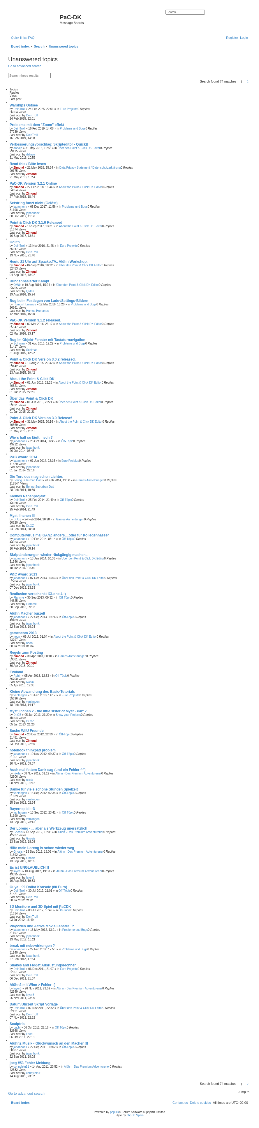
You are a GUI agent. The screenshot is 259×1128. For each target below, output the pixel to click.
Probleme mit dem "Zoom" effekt (37, 125)
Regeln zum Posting (26, 652)
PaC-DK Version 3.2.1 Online (33, 183)
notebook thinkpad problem (33, 750)
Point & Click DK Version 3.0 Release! (41, 418)
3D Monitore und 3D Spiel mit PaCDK (40, 907)
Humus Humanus (24, 304)
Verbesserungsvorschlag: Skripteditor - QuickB (49, 144)
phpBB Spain (134, 1115)
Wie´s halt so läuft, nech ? (31, 438)
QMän (17, 284)
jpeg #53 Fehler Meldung (30, 1063)
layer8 (17, 871)
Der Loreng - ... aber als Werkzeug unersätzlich (48, 828)
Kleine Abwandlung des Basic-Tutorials (42, 692)
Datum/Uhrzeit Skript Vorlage (34, 1004)
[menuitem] (31, 37)
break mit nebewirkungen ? (32, 946)
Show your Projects (68, 714)
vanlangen (20, 695)
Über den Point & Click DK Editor (79, 148)
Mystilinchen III (22, 516)
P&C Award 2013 (23, 574)
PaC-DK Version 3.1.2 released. (35, 320)
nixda (16, 773)
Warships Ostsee (24, 105)
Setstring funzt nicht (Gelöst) (34, 203)
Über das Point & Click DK (31, 398)
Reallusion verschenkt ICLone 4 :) (38, 594)
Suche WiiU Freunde (27, 731)
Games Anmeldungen (90, 480)
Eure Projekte (69, 109)
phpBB (114, 1112)
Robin (17, 675)
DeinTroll (19, 109)
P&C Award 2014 (23, 457)
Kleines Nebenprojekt (27, 496)
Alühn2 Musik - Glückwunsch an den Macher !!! (49, 1043)
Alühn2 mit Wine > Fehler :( (32, 985)
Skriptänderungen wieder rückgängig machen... (49, 555)
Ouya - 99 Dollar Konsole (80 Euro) (38, 887)
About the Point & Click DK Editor (80, 187)
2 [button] (248, 81)
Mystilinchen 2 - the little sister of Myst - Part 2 (48, 711)
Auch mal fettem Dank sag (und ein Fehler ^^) (48, 770)
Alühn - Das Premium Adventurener (78, 773)
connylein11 (21, 1066)
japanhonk (20, 206)
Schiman (19, 343)
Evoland (16, 672)
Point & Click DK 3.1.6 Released (36, 223)
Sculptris (17, 1024)
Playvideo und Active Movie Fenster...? (42, 926)
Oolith (15, 242)
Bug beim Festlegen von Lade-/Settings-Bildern (49, 301)
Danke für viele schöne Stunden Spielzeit (44, 789)
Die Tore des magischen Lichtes (36, 477)
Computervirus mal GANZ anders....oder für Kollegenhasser (59, 535)
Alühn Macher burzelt (27, 613)
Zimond (18, 167)
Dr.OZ (17, 519)
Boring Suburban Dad (27, 480)
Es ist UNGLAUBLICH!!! (29, 867)
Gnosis (17, 832)
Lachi (16, 1027)
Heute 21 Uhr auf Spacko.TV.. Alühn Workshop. (49, 262)
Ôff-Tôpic (67, 441)
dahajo (17, 148)
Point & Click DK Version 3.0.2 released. (43, 359)
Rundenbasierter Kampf (29, 281)
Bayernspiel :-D (22, 809)
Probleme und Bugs (73, 128)
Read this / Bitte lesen (28, 164)
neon (16, 636)
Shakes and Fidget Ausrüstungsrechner (43, 965)
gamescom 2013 (23, 633)
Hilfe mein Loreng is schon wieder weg (42, 848)
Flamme (18, 597)
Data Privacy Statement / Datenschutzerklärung (90, 167)
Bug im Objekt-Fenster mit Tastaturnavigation (47, 340)
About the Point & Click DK (32, 379)
